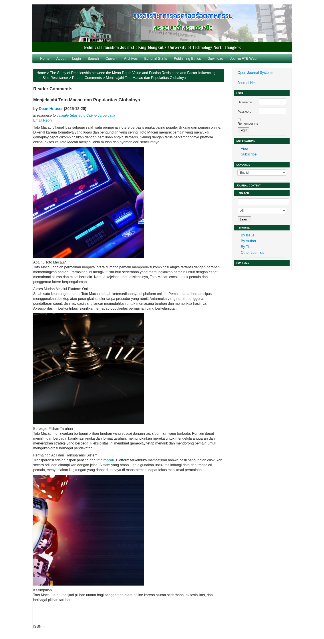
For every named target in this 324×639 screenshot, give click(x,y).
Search (93, 58)
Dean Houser (51, 108)
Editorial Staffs (155, 58)
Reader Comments (87, 78)
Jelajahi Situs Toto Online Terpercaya (86, 115)
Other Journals (252, 252)
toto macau (105, 460)
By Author (248, 241)
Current (111, 58)
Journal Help (247, 83)
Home (45, 58)
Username (245, 102)
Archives (130, 58)
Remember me (248, 123)
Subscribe (248, 154)
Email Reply (42, 120)
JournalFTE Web (243, 58)
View (244, 148)
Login (76, 58)
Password (244, 111)
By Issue (247, 235)
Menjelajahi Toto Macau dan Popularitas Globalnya (146, 78)
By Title (246, 247)
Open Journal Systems (255, 73)
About (61, 58)
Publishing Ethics (187, 58)
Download (215, 58)
